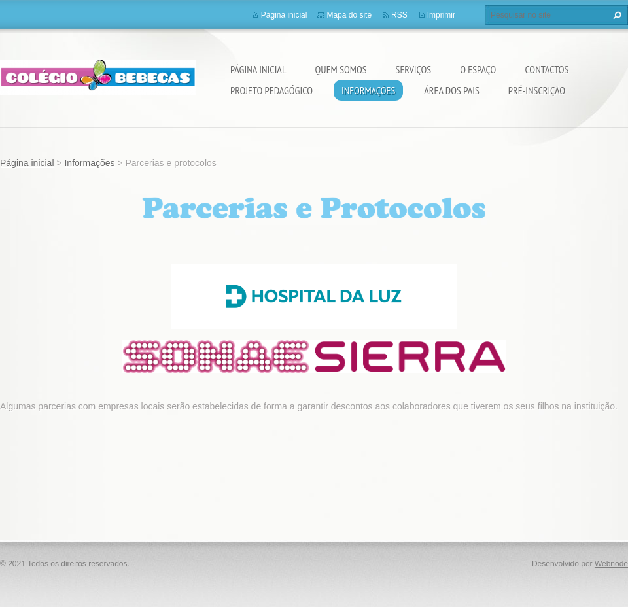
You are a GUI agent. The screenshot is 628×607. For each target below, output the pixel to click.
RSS (399, 15)
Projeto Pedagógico (271, 90)
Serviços (414, 69)
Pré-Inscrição (536, 90)
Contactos (546, 69)
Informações (368, 90)
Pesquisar (615, 15)
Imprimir (441, 15)
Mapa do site (349, 15)
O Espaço (478, 69)
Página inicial (258, 69)
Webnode (611, 563)
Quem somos (341, 69)
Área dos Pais (451, 90)
